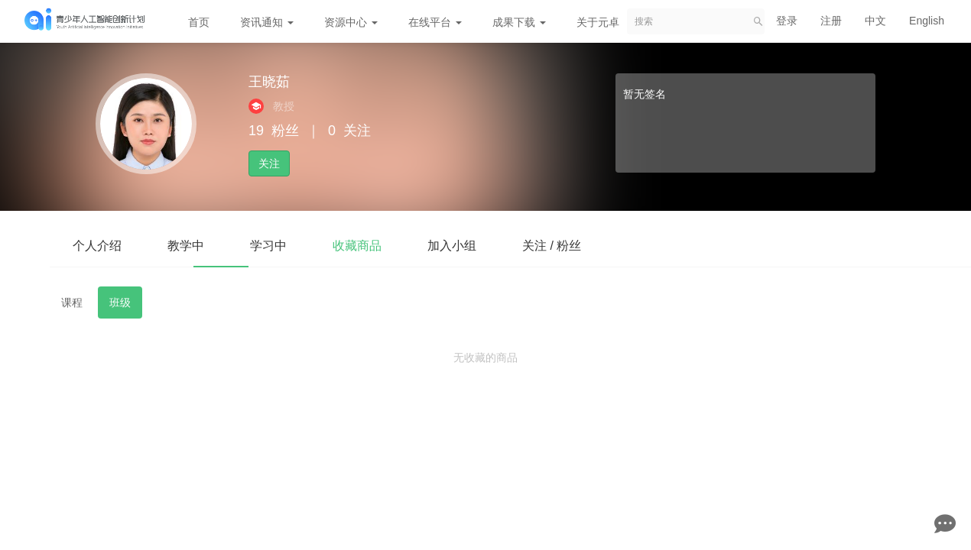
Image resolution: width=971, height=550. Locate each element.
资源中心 (351, 22)
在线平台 (435, 22)
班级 (120, 302)
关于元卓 (597, 22)
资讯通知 (267, 22)
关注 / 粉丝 (551, 245)
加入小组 (451, 245)
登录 (786, 21)
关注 (269, 163)
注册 (831, 21)
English (926, 21)
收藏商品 (357, 245)
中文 (875, 21)
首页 (198, 22)
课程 (72, 302)
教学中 (185, 245)
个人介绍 (97, 245)
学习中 (268, 245)
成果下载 (519, 22)
